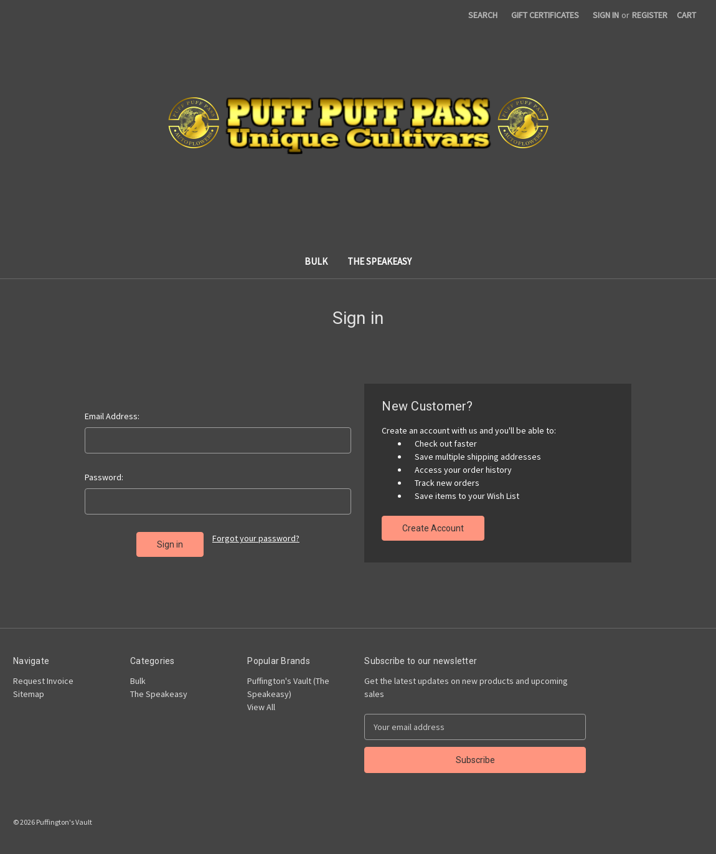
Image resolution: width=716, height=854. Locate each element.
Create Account (433, 528)
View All (261, 707)
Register (649, 15)
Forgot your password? (255, 538)
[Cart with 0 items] (686, 15)
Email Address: (112, 416)
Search (482, 15)
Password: (104, 477)
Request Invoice (43, 680)
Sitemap (28, 694)
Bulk (315, 261)
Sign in (606, 15)
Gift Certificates (545, 15)
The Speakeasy (379, 261)
